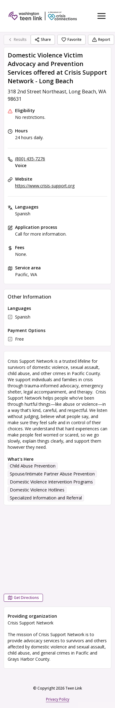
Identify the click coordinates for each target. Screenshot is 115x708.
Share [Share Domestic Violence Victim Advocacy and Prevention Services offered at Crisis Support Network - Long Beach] (43, 39)
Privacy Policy (57, 699)
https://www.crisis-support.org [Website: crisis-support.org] (45, 186)
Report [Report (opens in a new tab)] (101, 39)
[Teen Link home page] (43, 15)
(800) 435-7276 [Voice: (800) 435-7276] (30, 159)
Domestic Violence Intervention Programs (51, 482)
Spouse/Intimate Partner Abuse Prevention (52, 474)
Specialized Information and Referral (46, 498)
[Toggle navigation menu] (101, 16)
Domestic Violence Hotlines (37, 490)
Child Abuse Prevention (33, 466)
